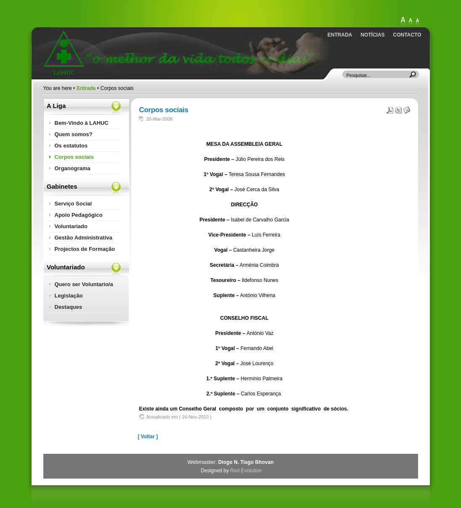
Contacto (407, 35)
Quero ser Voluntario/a (84, 284)
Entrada (340, 35)
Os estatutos (71, 145)
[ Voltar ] (148, 437)
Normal (417, 21)
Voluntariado (71, 226)
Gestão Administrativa (84, 237)
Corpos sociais (74, 157)
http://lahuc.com (91, 11)
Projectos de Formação (85, 249)
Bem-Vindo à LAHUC (82, 123)
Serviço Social (73, 203)
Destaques (68, 307)
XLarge (403, 21)
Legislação (69, 295)
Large (410, 21)
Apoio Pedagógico (79, 215)
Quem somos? (74, 134)
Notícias (372, 35)
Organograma (72, 168)
